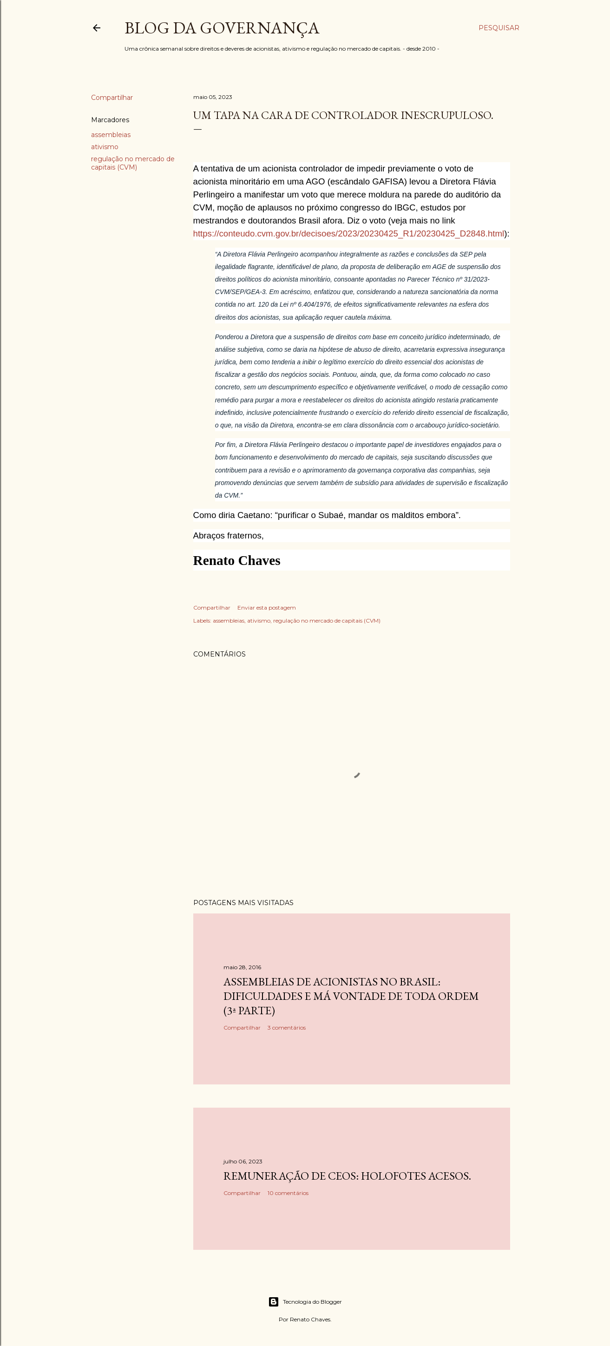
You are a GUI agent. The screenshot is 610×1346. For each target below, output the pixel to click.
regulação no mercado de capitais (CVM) (133, 163)
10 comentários (288, 1192)
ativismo (104, 147)
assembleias (111, 135)
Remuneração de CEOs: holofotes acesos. (347, 1176)
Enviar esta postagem (266, 607)
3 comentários (287, 1027)
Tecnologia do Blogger (305, 1301)
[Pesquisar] (499, 28)
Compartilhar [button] (112, 97)
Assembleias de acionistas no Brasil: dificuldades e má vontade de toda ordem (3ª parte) (351, 996)
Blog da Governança (222, 28)
